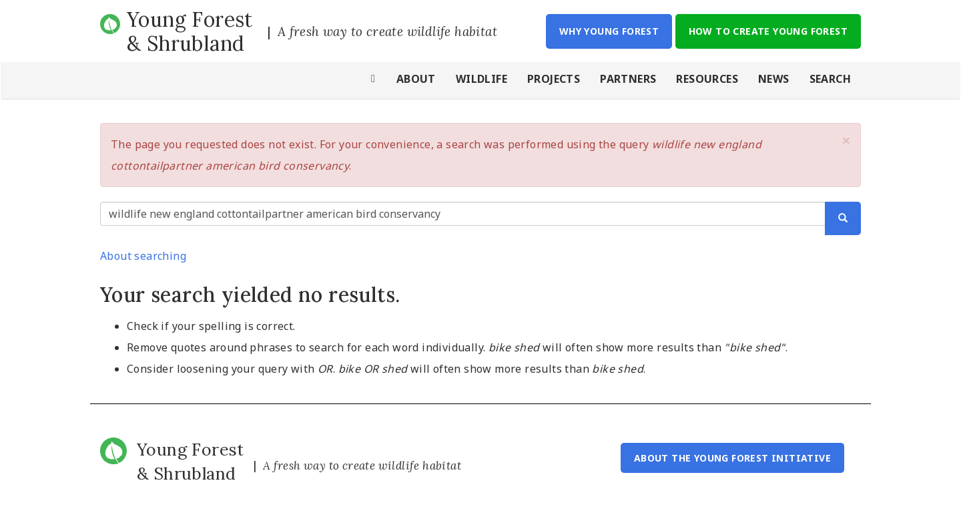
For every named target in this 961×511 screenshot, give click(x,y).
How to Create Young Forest (768, 31)
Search (830, 78)
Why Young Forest (609, 31)
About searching (143, 255)
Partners (628, 78)
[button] (846, 140)
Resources (707, 78)
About (416, 78)
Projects (553, 78)
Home (373, 80)
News (773, 78)
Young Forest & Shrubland (190, 31)
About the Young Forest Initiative (732, 458)
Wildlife (481, 78)
